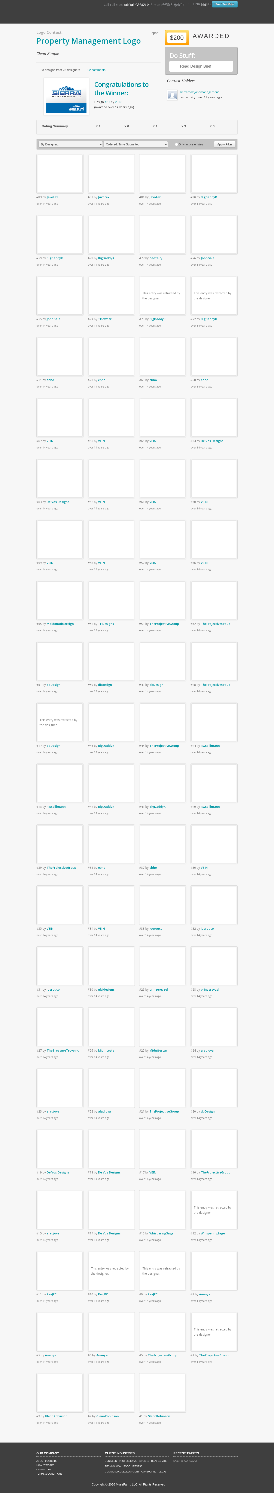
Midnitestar (107, 1050)
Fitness (137, 1466)
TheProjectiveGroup (164, 624)
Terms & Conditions (49, 1473)
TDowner (105, 319)
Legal (162, 1471)
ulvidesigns (106, 989)
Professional (128, 1461)
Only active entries (189, 144)
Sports (144, 1461)
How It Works (173, 4)
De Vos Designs (212, 441)
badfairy (155, 258)
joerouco (155, 928)
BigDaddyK (209, 197)
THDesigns (106, 624)
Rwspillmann (210, 746)
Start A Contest (138, 4)
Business (111, 1461)
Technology (113, 1466)
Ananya (204, 1294)
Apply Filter (224, 144)
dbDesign (54, 685)
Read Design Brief (195, 66)
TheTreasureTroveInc (63, 1050)
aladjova (207, 1050)
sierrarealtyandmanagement (199, 92)
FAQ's (230, 4)
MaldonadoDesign (60, 624)
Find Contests (205, 4)
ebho (50, 380)
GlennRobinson (56, 1416)
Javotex (52, 197)
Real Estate (159, 1461)
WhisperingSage (161, 1233)
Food (127, 1466)
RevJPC (52, 1294)
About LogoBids (46, 1461)
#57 (107, 102)
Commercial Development (122, 1471)
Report (153, 33)
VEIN (118, 102)
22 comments (97, 70)
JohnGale (207, 258)
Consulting (148, 1471)
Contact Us (44, 1469)
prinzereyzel (158, 989)
